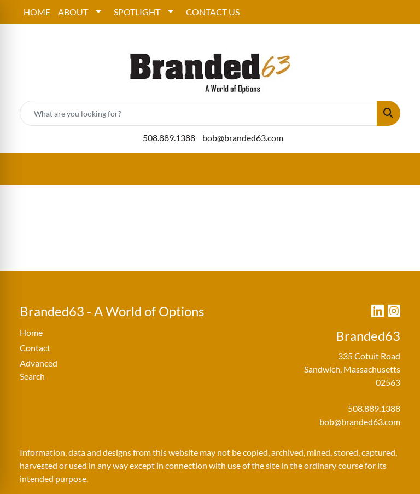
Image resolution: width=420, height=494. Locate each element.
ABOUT (73, 12)
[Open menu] (398, 170)
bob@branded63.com (242, 137)
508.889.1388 (169, 137)
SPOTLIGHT (137, 12)
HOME (37, 12)
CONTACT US (213, 12)
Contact (35, 347)
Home (31, 332)
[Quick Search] (198, 113)
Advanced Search (38, 369)
